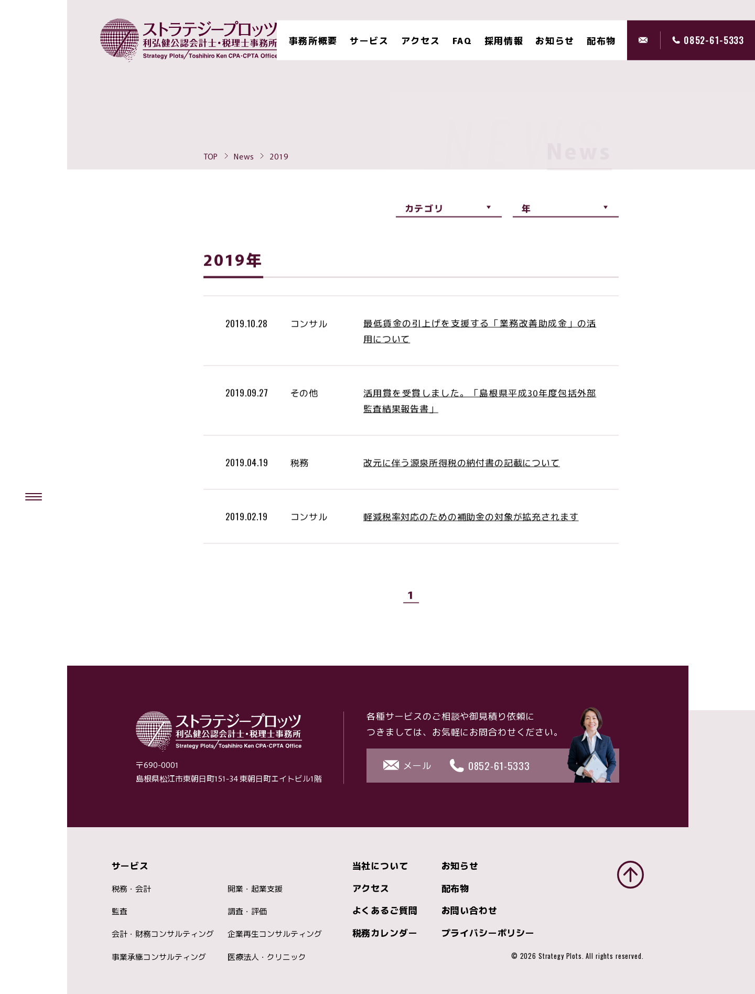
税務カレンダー (385, 932)
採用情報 (504, 40)
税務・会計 (131, 888)
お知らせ (555, 40)
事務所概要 (313, 40)
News (244, 156)
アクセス (420, 40)
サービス (369, 40)
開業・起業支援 (255, 888)
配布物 (455, 887)
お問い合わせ (469, 909)
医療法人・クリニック (267, 956)
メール (650, 40)
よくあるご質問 (385, 909)
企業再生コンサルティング (275, 933)
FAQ (462, 40)
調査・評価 (247, 910)
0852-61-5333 (713, 40)
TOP (211, 156)
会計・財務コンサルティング (163, 933)
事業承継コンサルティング (159, 956)
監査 (119, 910)
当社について (380, 865)
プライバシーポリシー (488, 932)
